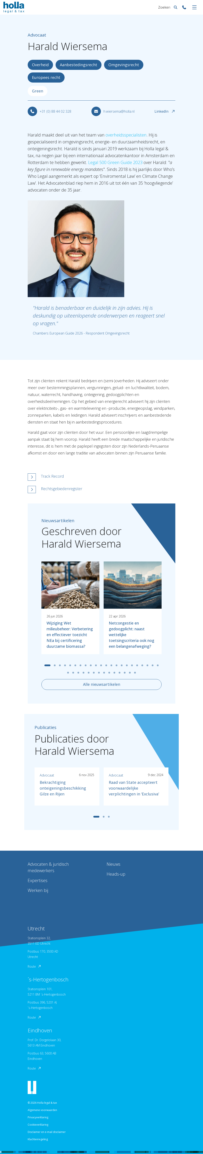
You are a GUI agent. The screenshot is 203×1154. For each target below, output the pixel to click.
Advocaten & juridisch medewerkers (48, 867)
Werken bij (38, 890)
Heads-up (116, 874)
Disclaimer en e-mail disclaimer (47, 1132)
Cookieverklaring (38, 1124)
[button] (79, 477)
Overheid (40, 64)
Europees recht (46, 77)
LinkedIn (165, 111)
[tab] (47, 665)
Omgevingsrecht (123, 64)
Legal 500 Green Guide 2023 (115, 162)
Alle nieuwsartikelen (101, 684)
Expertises (37, 880)
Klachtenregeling (38, 1139)
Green (37, 91)
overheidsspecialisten (126, 135)
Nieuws (113, 864)
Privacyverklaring (38, 1117)
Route (34, 966)
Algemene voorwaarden (42, 1110)
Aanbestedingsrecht (78, 64)
